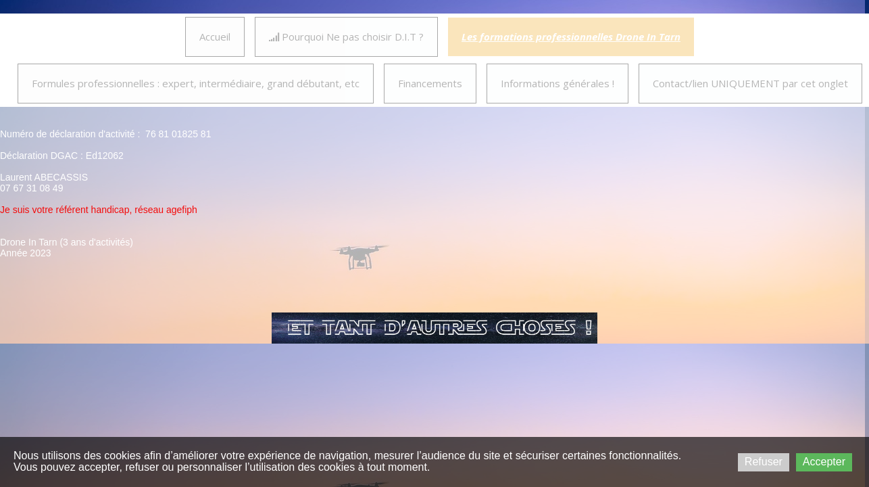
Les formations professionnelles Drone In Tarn (571, 36)
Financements (430, 83)
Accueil (214, 36)
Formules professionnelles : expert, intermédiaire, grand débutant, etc (195, 83)
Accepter (824, 461)
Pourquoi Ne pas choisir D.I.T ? (346, 36)
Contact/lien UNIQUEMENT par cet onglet (750, 83)
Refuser (764, 461)
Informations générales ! (557, 83)
